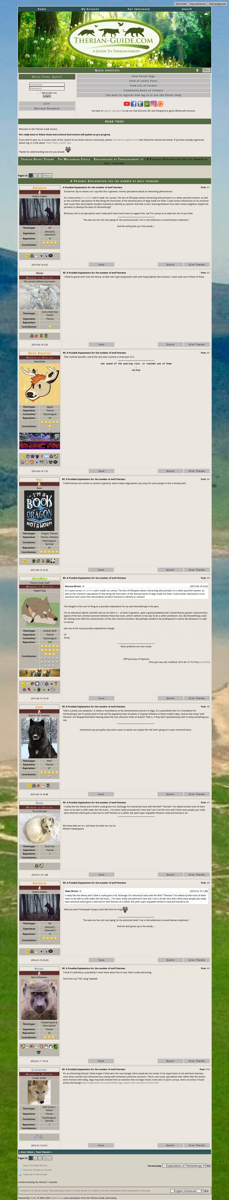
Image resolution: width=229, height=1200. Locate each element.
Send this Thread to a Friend (37, 1169)
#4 (208, 479)
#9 (208, 968)
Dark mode (181, 3)
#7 (208, 802)
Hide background (217, 3)
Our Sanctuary (139, 9)
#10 (208, 1069)
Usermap (145, 1190)
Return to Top (71, 1190)
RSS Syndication (130, 1190)
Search (187, 9)
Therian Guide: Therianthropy (48, 1190)
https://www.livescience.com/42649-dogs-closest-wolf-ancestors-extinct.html (120, 1082)
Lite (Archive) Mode (110, 1190)
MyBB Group (57, 1197)
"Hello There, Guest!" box (58, 142)
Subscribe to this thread (35, 1174)
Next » (47, 175)
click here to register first (125, 139)
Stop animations (198, 3)
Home (42, 9)
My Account (90, 9)
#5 (208, 577)
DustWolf (203, 662)
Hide (206, 70)
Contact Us (25, 1190)
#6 (208, 706)
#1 (208, 187)
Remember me (47, 92)
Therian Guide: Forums (37, 159)
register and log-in (113, 110)
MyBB (33, 1197)
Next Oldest (27, 1151)
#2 (208, 272)
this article (86, 197)
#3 (208, 352)
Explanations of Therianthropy (116, 159)
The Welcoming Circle (74, 159)
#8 (208, 882)
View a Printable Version (35, 1165)
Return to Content (90, 1190)
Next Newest (43, 1151)
